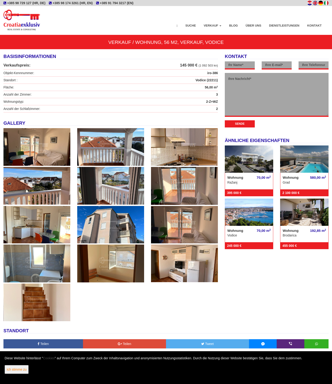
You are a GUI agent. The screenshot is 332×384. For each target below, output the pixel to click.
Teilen (43, 344)
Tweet (207, 344)
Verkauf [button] (212, 25)
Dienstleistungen (284, 25)
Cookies (49, 358)
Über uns (253, 25)
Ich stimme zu (17, 369)
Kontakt (314, 25)
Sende (239, 123)
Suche (190, 25)
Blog (233, 25)
